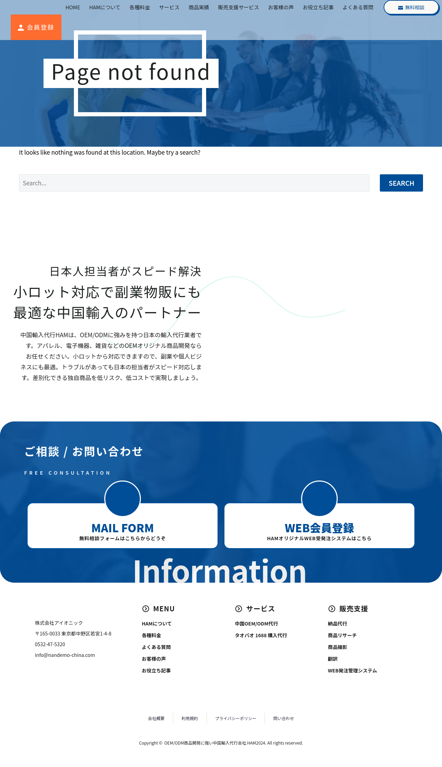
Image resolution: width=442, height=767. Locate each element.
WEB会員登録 (319, 527)
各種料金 (139, 7)
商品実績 (199, 7)
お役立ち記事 (318, 7)
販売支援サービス (238, 7)
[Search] (194, 183)
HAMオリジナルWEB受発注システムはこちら (319, 538)
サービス (169, 7)
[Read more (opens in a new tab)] (35, 27)
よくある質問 (358, 7)
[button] (122, 498)
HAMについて (105, 7)
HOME (73, 7)
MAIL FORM (122, 527)
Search (401, 182)
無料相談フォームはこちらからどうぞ (122, 538)
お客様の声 (281, 7)
